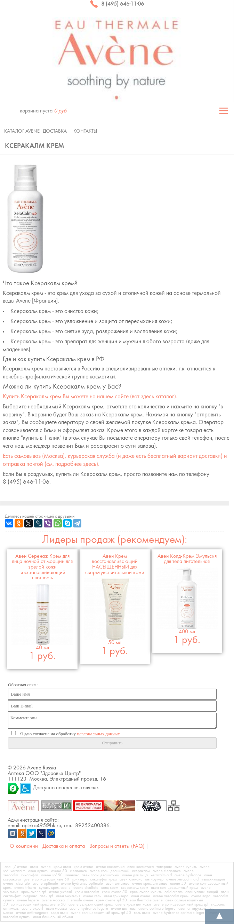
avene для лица (135, 875)
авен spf (46, 896)
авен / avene (16, 867)
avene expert (32, 909)
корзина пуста (43, 111)
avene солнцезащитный (109, 871)
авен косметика (140, 867)
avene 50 (59, 871)
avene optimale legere (157, 909)
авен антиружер (192, 909)
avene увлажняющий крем (90, 904)
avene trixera (25, 888)
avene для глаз (123, 909)
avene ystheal (60, 892)
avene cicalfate (85, 888)
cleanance (78, 871)
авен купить (38, 871)
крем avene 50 (114, 892)
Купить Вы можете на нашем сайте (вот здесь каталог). (90, 397)
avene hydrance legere (89, 909)
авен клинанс (131, 879)
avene (46, 867)
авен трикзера (116, 896)
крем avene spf (33, 892)
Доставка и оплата (63, 846)
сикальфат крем (103, 879)
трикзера (79, 879)
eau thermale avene (146, 900)
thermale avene (80, 900)
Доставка (55, 131)
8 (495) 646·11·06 (117, 4)
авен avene (140, 896)
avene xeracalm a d (182, 879)
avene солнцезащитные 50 (46, 879)
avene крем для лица (149, 884)
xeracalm (17, 871)
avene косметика (110, 867)
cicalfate (23, 884)
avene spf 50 (52, 875)
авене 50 (178, 884)
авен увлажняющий (201, 892)
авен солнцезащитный (100, 875)
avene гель (92, 896)
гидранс (30, 896)
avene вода (200, 896)
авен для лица (117, 884)
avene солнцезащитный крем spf (181, 904)
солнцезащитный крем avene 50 (38, 904)
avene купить (186, 867)
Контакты (85, 131)
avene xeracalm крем (170, 896)
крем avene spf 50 (111, 900)
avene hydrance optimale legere (180, 913)
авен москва (56, 909)
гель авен (142, 913)
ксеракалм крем (134, 888)
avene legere (28, 900)
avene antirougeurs (32, 913)
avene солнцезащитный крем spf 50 (101, 913)
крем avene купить (146, 892)
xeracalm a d (161, 875)
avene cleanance (167, 871)
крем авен (62, 867)
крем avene (83, 867)
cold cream (173, 892)
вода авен (59, 913)
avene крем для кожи (133, 904)
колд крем (109, 888)
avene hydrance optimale (82, 884)
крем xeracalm (87, 892)
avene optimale (45, 884)
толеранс (164, 867)
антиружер (154, 879)
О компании (24, 846)
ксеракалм (141, 871)
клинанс (72, 875)
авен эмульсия (68, 896)
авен (34, 867)
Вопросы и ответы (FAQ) (117, 846)
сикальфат (29, 875)
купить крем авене (55, 888)
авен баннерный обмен (53, 917)
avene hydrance (188, 875)
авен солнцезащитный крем (174, 888)
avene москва (53, 900)
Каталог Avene (22, 131)
